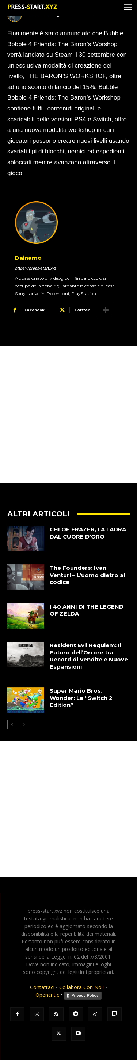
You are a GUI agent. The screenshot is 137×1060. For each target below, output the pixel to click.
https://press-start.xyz (35, 268)
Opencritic (48, 994)
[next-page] (23, 724)
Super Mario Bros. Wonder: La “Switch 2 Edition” (81, 697)
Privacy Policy (85, 995)
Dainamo (28, 257)
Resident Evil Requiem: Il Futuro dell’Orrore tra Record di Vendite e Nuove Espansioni (89, 656)
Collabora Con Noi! (81, 987)
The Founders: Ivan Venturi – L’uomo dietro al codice (87, 574)
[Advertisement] (68, 414)
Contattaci (42, 987)
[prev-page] (11, 724)
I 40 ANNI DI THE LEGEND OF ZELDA (86, 610)
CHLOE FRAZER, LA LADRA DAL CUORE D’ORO (88, 533)
